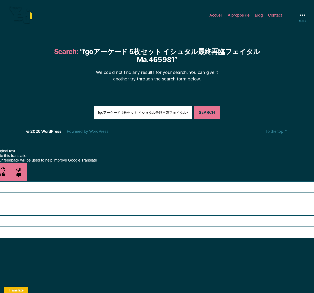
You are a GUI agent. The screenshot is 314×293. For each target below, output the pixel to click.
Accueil (215, 16)
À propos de (239, 16)
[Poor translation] (19, 173)
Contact (275, 16)
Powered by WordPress (88, 132)
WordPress (51, 132)
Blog (259, 16)
